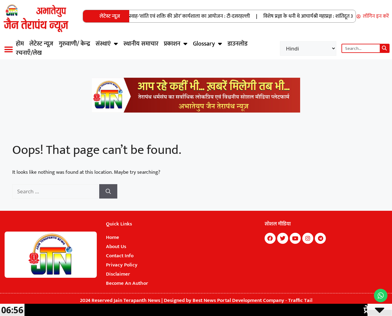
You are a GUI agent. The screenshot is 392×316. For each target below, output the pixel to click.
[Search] (384, 48)
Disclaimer (118, 274)
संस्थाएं (107, 43)
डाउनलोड (237, 43)
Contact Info (120, 255)
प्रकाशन (175, 43)
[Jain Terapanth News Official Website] (196, 111)
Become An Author (127, 283)
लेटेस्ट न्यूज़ (41, 43)
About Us (116, 246)
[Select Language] (308, 48)
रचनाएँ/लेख (29, 53)
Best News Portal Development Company (238, 300)
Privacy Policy (122, 265)
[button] (8, 49)
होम (20, 43)
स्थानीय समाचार (140, 43)
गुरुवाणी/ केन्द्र (74, 43)
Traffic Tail (300, 300)
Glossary (207, 43)
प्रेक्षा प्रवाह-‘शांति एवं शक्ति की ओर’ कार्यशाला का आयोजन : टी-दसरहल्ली (187, 16)
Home (112, 237)
